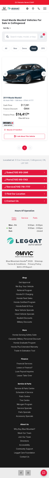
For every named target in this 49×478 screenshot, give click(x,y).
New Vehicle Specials (24, 310)
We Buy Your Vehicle (25, 286)
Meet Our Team (24, 433)
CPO (43, 48)
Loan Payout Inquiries (24, 371)
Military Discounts (24, 322)
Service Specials (24, 408)
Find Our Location (14, 193)
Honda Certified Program (24, 302)
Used (34, 48)
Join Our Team (24, 437)
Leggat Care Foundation (24, 453)
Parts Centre (24, 396)
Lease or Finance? (24, 367)
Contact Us (11, 201)
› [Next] (43, 74)
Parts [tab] (35, 218)
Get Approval (24, 282)
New (15, 48)
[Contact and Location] (33, 8)
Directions (24, 441)
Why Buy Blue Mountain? (24, 429)
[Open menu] (44, 8)
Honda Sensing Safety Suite (24, 335)
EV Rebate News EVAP (24, 2)
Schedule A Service (24, 392)
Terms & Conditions (16, 264)
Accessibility (24, 445)
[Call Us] (38, 8)
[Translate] (27, 8)
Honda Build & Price (24, 306)
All (6, 48)
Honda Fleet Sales (24, 298)
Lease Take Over (24, 375)
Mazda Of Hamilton (13, 130)
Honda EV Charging (24, 294)
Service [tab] (24, 218)
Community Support (24, 449)
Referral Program (24, 290)
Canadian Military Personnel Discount (25, 339)
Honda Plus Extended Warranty (24, 347)
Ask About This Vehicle (24, 136)
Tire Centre (25, 400)
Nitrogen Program (24, 404)
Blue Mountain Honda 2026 (19, 261)
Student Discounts (24, 318)
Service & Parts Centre (24, 388)
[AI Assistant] (44, 473)
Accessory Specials (24, 416)
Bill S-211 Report (24, 267)
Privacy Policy (34, 264)
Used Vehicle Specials (24, 314)
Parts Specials (24, 412)
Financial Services (24, 363)
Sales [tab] (14, 218)
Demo (24, 48)
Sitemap (39, 261)
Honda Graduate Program (24, 343)
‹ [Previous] (5, 74)
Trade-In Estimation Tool (24, 351)
